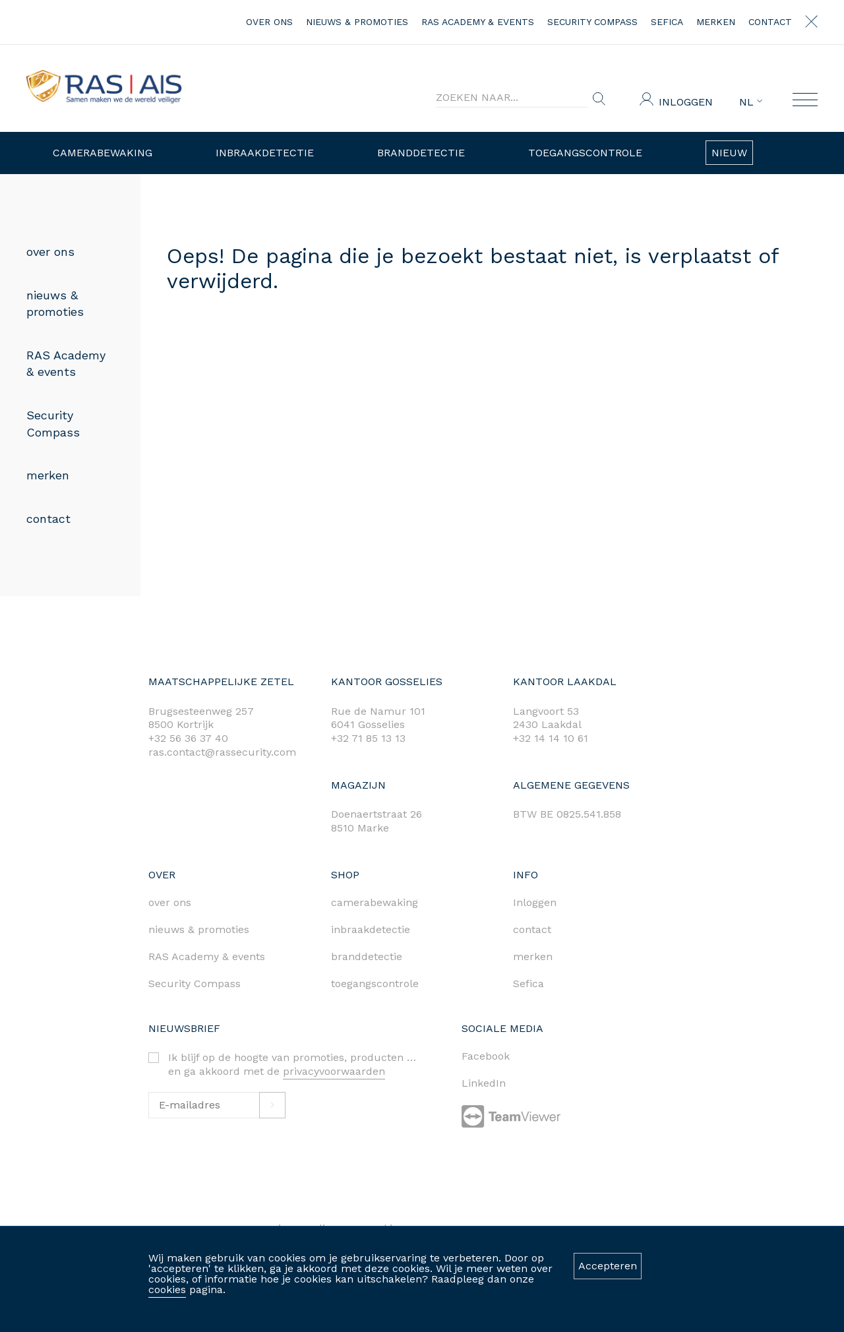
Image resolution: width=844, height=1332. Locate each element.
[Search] (512, 97)
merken (715, 21)
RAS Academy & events (477, 21)
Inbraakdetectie (265, 152)
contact (770, 21)
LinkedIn (484, 1083)
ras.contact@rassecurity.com (222, 752)
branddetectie (366, 956)
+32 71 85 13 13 (368, 738)
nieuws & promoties (357, 21)
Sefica (667, 21)
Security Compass (592, 21)
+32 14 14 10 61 (550, 738)
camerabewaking (374, 902)
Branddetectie (421, 152)
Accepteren (607, 1265)
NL (750, 102)
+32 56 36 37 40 (188, 738)
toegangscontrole (375, 983)
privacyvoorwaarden (334, 1071)
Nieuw (729, 152)
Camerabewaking (102, 152)
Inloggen (686, 102)
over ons (269, 21)
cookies (167, 1289)
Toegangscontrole (585, 152)
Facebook (486, 1056)
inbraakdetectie (370, 929)
